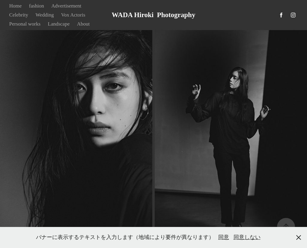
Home (15, 6)
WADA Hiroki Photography (153, 15)
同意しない (247, 237)
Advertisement (66, 6)
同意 (223, 237)
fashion (36, 6)
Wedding (44, 15)
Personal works (24, 24)
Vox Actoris (73, 15)
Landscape (59, 24)
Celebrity (18, 15)
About (83, 24)
